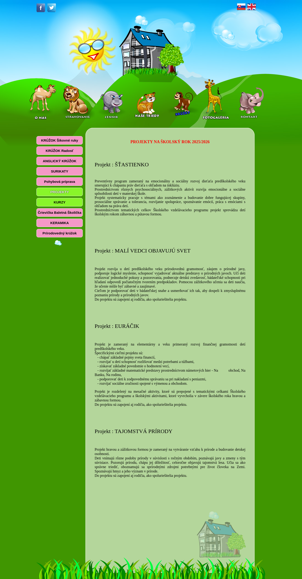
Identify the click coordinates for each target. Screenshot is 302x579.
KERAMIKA (59, 223)
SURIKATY (59, 171)
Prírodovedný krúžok (59, 233)
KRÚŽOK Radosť (59, 151)
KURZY (60, 202)
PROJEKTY (59, 192)
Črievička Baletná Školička (59, 212)
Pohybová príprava (59, 182)
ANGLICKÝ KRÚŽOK (60, 161)
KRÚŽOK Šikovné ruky (59, 140)
